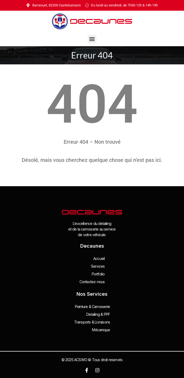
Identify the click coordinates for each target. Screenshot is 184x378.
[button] (92, 39)
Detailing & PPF (98, 314)
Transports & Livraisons (92, 322)
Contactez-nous (92, 281)
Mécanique (101, 330)
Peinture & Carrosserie (92, 306)
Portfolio (98, 274)
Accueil (99, 258)
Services (98, 266)
